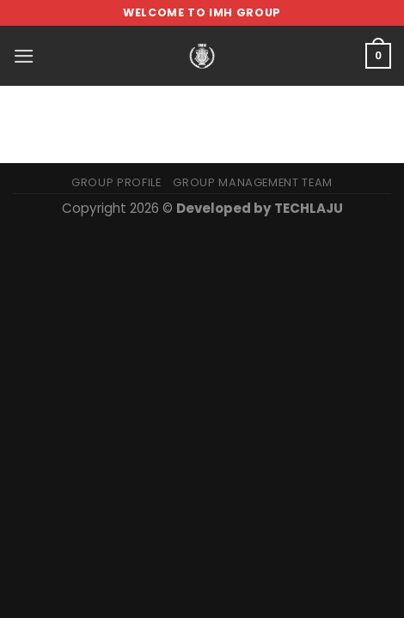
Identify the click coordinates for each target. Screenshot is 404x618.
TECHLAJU (308, 208)
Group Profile (116, 182)
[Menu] (24, 56)
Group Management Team (253, 182)
